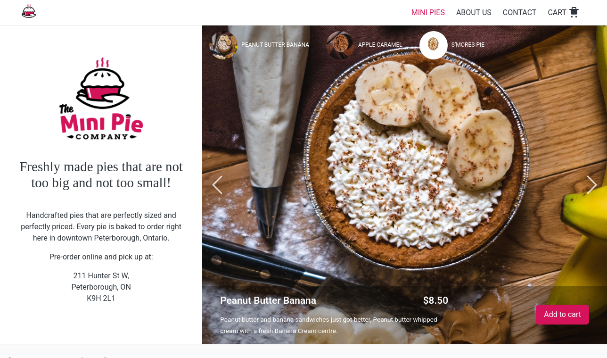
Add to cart (562, 314)
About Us (474, 12)
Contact (520, 12)
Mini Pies (428, 12)
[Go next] (592, 184)
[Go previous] (217, 184)
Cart (564, 12)
